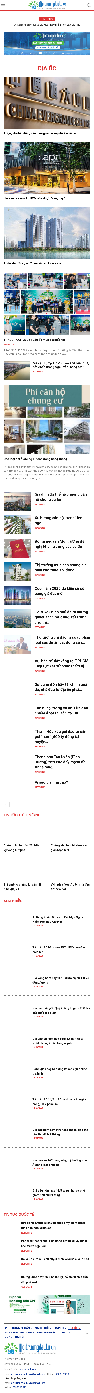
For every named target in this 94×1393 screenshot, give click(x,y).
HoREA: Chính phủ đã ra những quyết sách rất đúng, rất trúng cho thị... (61, 617)
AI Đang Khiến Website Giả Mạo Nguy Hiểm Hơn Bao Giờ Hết (47, 24)
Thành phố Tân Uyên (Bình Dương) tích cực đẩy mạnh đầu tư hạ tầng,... (61, 762)
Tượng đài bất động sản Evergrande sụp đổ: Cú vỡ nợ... (41, 133)
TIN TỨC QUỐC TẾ (19, 1214)
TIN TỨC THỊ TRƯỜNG (22, 815)
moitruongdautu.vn (28, 1369)
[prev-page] (6, 804)
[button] (86, 1332)
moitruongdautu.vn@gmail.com (28, 1374)
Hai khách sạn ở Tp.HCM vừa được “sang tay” (34, 198)
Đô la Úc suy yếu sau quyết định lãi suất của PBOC (55, 1259)
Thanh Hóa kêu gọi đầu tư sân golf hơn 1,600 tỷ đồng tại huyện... (60, 736)
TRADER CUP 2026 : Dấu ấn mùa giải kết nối (34, 340)
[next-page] (11, 804)
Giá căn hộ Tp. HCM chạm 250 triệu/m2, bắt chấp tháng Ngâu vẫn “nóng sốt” (61, 365)
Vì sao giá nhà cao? (51, 782)
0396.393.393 (63, 1374)
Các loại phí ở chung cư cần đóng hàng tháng (35, 459)
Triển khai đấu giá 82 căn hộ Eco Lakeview (32, 263)
